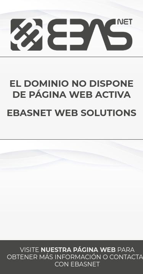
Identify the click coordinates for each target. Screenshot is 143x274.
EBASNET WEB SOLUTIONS (71, 112)
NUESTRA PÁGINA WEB (78, 249)
